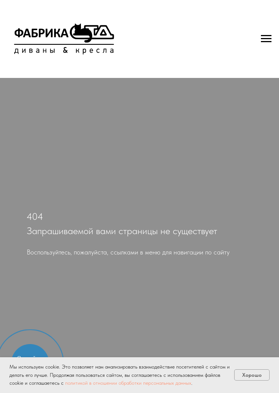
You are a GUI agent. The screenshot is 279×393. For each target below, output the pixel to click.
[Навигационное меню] (266, 39)
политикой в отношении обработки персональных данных (128, 383)
